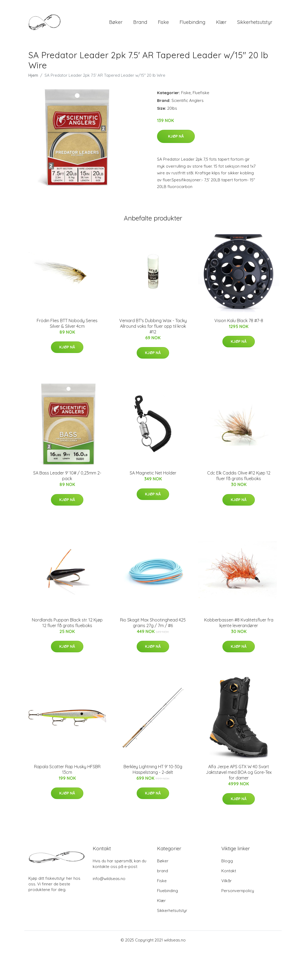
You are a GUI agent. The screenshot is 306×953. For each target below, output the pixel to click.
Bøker (115, 24)
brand (140, 24)
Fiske (163, 24)
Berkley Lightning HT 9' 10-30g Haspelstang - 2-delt (153, 773)
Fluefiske (201, 96)
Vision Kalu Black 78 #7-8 (238, 324)
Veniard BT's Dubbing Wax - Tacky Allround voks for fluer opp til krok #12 (153, 330)
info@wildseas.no (109, 882)
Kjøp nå (176, 140)
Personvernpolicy (237, 894)
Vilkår (226, 884)
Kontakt (228, 874)
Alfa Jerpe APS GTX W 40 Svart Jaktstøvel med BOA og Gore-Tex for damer (239, 776)
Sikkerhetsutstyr (254, 24)
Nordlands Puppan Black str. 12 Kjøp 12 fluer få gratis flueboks (67, 626)
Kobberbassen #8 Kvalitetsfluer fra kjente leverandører (238, 626)
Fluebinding (192, 24)
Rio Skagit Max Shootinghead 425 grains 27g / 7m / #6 (153, 626)
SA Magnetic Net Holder (153, 476)
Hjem (33, 79)
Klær (221, 24)
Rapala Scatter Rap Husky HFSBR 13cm (67, 773)
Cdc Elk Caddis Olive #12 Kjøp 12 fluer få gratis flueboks (238, 479)
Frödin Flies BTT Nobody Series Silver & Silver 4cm (67, 327)
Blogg (227, 864)
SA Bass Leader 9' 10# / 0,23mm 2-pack (67, 479)
